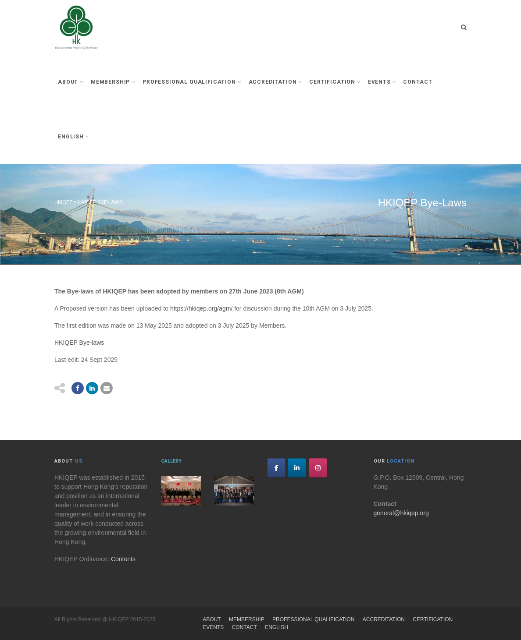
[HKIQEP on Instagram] (318, 467)
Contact (417, 82)
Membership (113, 82)
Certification (335, 82)
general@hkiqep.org (401, 512)
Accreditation (276, 82)
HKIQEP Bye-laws (79, 342)
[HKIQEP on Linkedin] (297, 467)
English (73, 137)
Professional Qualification (192, 82)
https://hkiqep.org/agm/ (201, 308)
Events (382, 82)
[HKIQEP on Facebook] (276, 467)
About (71, 82)
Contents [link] (123, 558)
